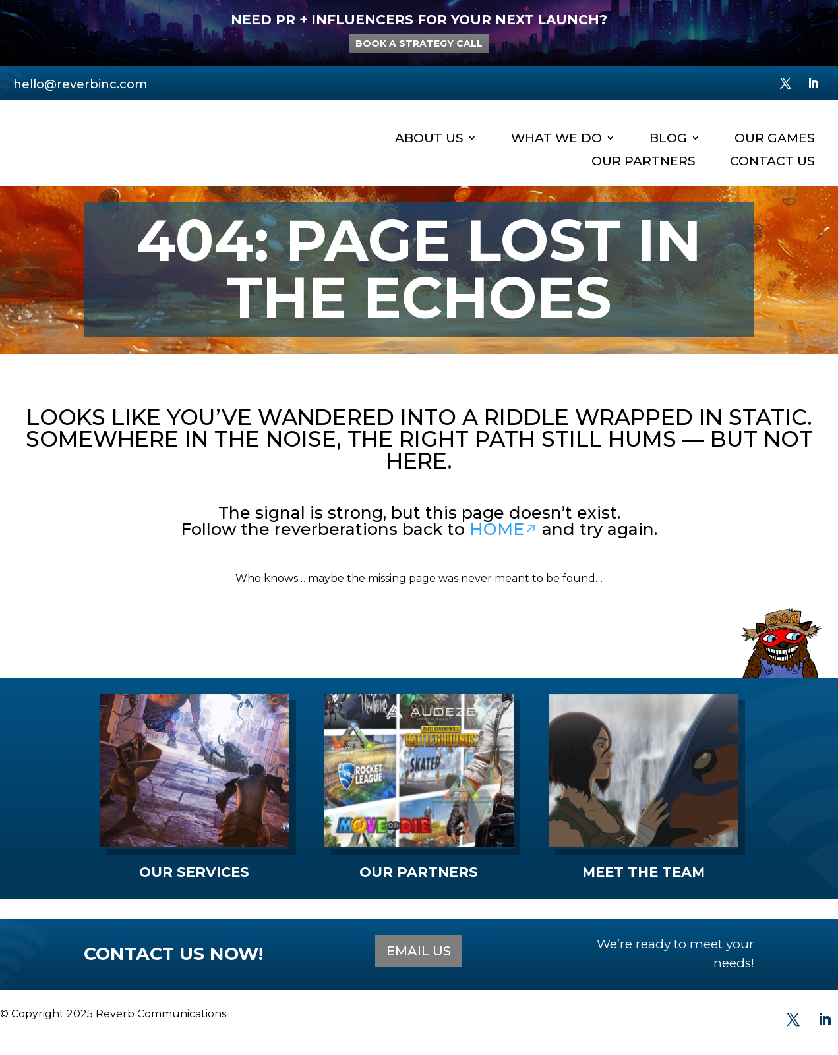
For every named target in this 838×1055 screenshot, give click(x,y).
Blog (668, 139)
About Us (429, 139)
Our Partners (643, 162)
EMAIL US (418, 951)
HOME (503, 529)
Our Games (774, 139)
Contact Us (772, 162)
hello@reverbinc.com (80, 84)
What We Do (556, 139)
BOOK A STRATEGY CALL (419, 43)
